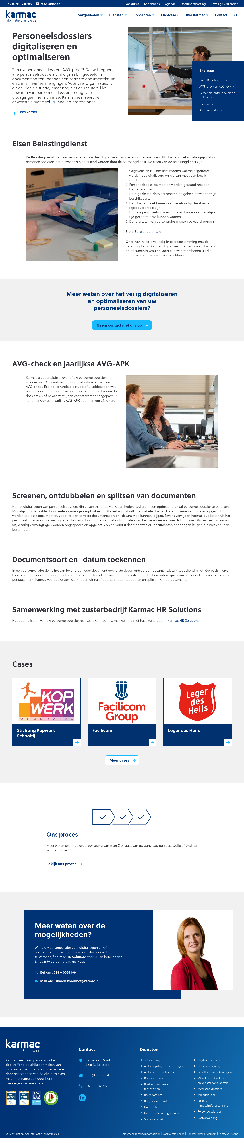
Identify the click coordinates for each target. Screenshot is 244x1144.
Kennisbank (152, 4)
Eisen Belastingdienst (213, 80)
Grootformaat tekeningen (214, 1072)
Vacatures (132, 4)
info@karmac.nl (50, 4)
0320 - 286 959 (96, 1085)
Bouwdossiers (153, 1095)
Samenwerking (209, 110)
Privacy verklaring (228, 1134)
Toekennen (206, 104)
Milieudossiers (207, 1095)
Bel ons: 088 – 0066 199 (58, 972)
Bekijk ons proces (61, 863)
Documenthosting (193, 4)
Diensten (116, 15)
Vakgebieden (88, 15)
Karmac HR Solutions (183, 620)
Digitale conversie (209, 1060)
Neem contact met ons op (119, 325)
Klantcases (169, 15)
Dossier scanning (208, 1066)
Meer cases (119, 760)
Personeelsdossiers (210, 1111)
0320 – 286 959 (22, 4)
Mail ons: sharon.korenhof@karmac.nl (69, 981)
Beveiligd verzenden (224, 4)
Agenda (170, 4)
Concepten (142, 15)
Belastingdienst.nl (148, 231)
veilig (50, 101)
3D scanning (152, 1060)
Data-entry (151, 1107)
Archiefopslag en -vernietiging (164, 1066)
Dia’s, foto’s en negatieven (161, 1113)
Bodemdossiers (154, 1078)
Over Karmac (194, 15)
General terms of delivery (201, 1134)
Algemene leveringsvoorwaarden (141, 1134)
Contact (221, 15)
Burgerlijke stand (155, 1101)
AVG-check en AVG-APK (215, 86)
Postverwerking (207, 1118)
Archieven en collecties (159, 1072)
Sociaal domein (154, 1119)
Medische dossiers (209, 1089)
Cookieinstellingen (173, 1134)
